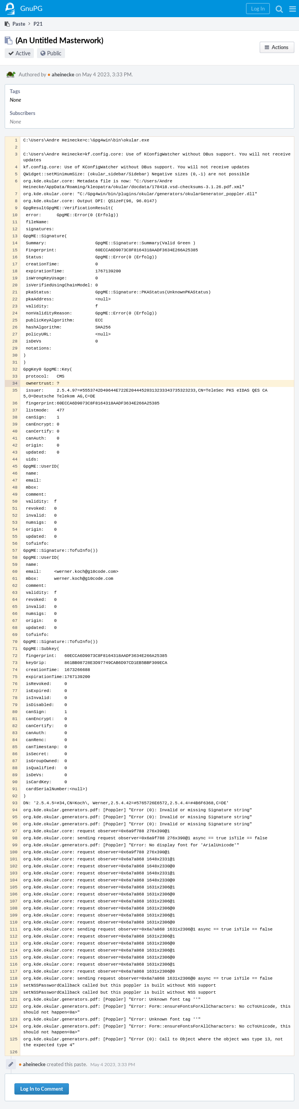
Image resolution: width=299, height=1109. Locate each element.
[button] (292, 8)
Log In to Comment (41, 1088)
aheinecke (60, 74)
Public (54, 53)
